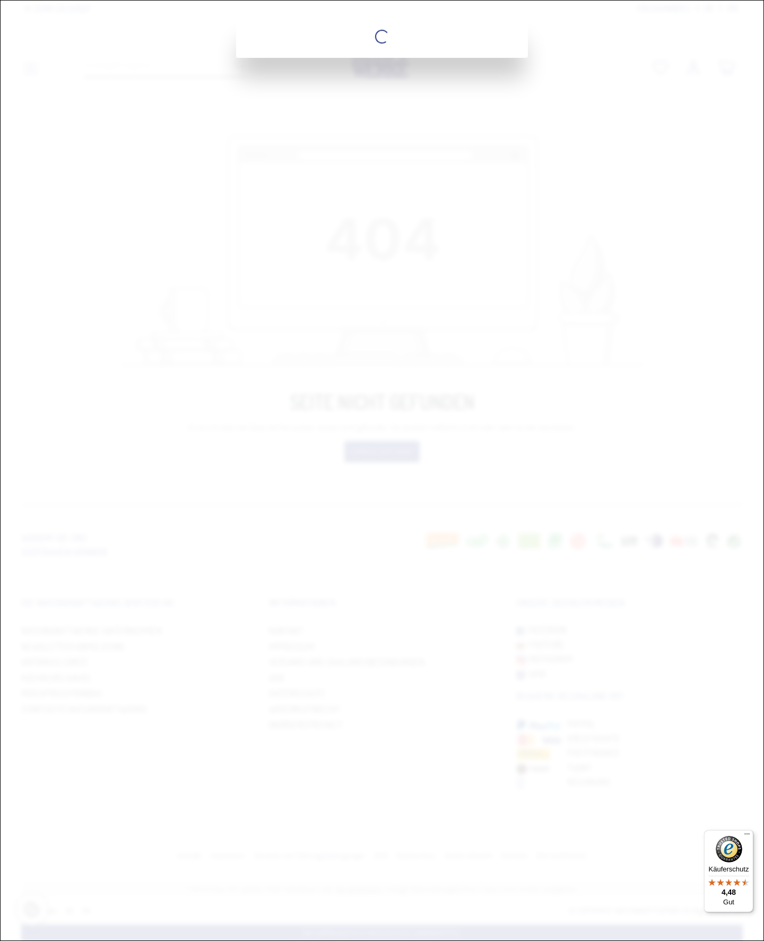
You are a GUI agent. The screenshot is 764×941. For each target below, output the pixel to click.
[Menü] (747, 836)
